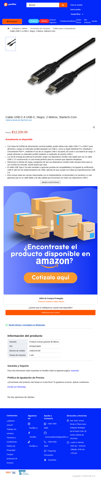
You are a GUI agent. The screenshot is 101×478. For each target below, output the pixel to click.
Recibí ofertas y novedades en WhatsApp (27, 325)
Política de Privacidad (11, 448)
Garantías (75, 371)
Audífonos (72, 21)
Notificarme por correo (50, 312)
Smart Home (78, 21)
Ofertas (44, 21)
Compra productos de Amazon (12, 458)
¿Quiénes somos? (11, 423)
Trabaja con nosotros (11, 431)
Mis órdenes (87, 21)
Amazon (33, 21)
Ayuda (94, 21)
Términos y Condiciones (12, 440)
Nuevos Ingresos (53, 21)
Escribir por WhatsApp (16, 387)
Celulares (64, 21)
